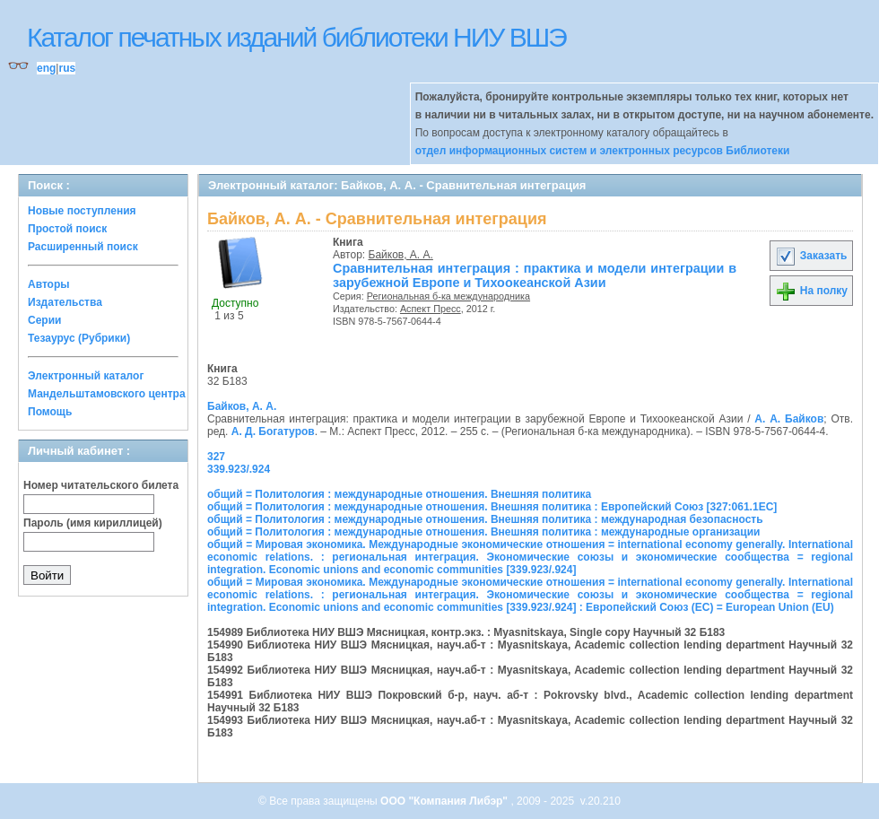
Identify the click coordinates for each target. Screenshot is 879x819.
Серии (44, 320)
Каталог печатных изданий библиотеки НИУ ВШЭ (296, 37)
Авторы (49, 284)
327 (216, 456)
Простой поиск (67, 228)
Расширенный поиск (83, 246)
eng (46, 68)
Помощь (50, 411)
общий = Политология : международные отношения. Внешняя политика (399, 494)
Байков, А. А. (401, 254)
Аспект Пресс (430, 308)
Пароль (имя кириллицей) (92, 523)
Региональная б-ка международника (448, 296)
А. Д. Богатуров (273, 431)
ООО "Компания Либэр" (445, 801)
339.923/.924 (238, 469)
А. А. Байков (788, 419)
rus (66, 68)
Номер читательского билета (100, 485)
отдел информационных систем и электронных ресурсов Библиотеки (602, 150)
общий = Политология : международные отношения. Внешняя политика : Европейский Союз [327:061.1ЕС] (492, 507)
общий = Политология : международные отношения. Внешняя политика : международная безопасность (485, 519)
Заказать (811, 255)
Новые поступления (82, 211)
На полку (811, 290)
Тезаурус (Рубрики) (79, 338)
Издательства (65, 302)
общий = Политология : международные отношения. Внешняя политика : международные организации (483, 532)
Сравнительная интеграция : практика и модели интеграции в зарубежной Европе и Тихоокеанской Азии (534, 275)
